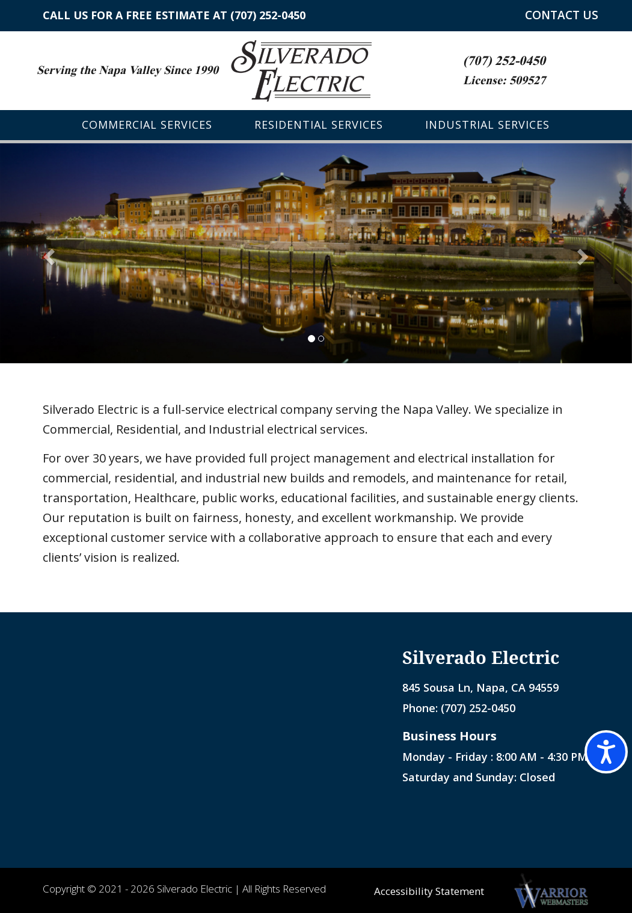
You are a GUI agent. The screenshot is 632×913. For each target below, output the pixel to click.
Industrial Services (487, 125)
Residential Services (318, 125)
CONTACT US (561, 15)
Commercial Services (147, 125)
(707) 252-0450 (267, 15)
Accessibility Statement (428, 891)
